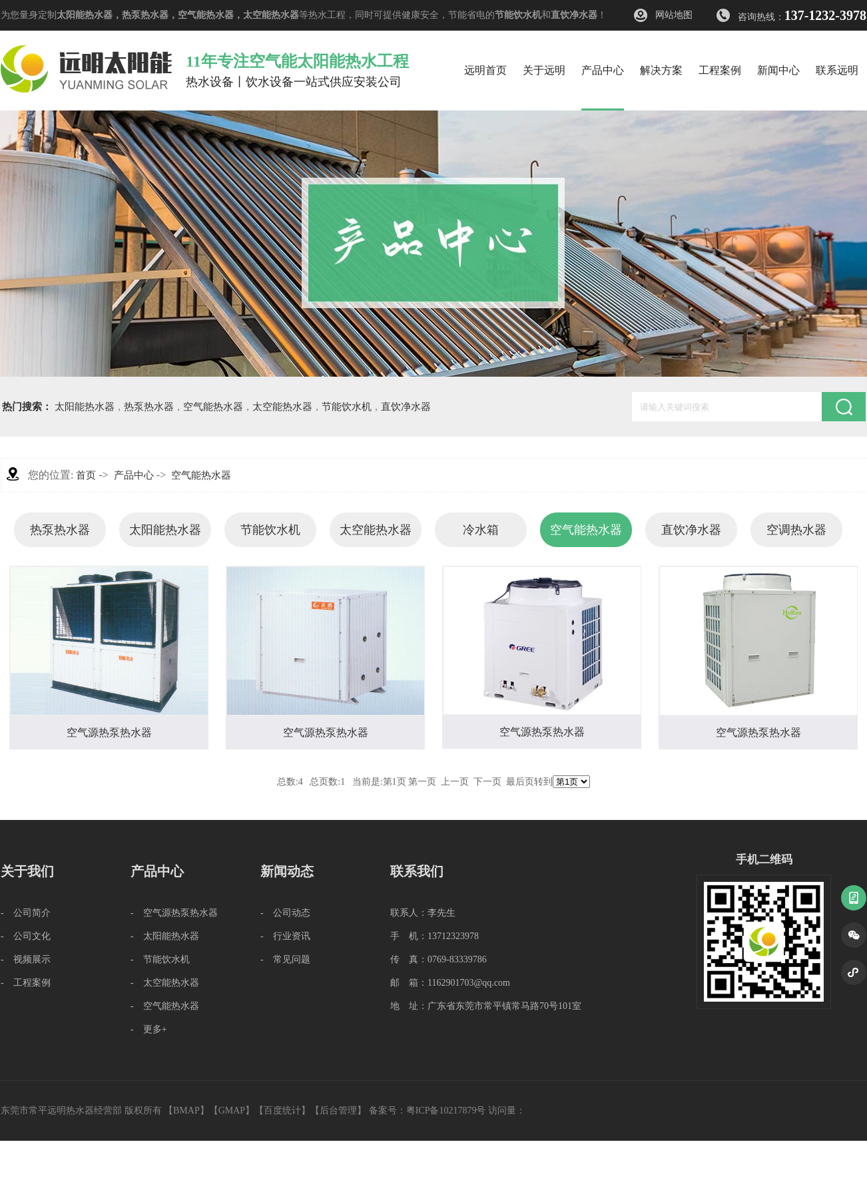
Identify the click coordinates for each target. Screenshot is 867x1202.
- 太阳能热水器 (165, 936)
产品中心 (134, 475)
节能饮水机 (518, 15)
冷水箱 (481, 529)
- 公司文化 (26, 936)
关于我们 (27, 871)
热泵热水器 (145, 15)
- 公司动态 (285, 913)
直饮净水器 (574, 15)
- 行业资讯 (285, 936)
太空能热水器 (271, 15)
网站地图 (674, 15)
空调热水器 (796, 529)
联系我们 (416, 871)
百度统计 (282, 1110)
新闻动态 (287, 871)
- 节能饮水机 (160, 959)
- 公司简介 (26, 913)
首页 (86, 475)
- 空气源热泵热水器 (174, 913)
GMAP (231, 1110)
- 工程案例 (26, 983)
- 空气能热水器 (165, 1006)
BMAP (186, 1110)
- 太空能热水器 (165, 983)
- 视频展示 (26, 959)
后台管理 (338, 1110)
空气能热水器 (206, 15)
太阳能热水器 (85, 15)
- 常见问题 (285, 959)
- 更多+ (149, 1029)
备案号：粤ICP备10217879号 (427, 1110)
